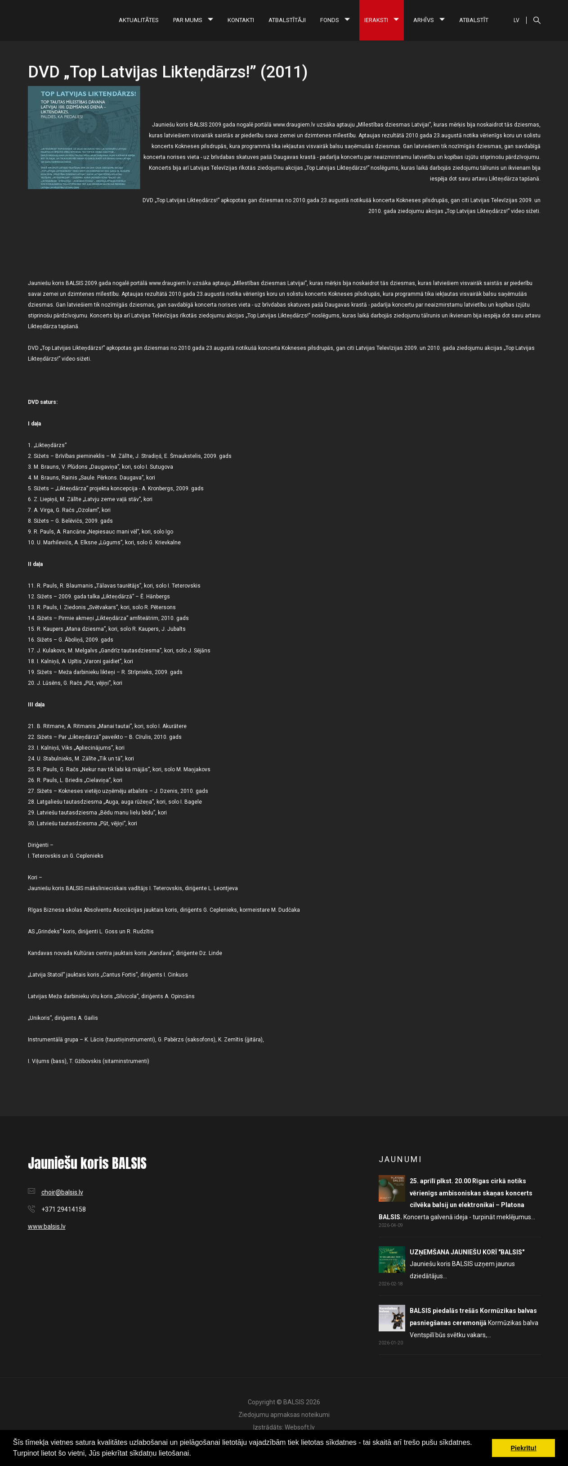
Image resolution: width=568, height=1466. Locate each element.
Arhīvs (429, 20)
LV (516, 20)
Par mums (193, 20)
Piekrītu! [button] (523, 1448)
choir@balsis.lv (62, 1192)
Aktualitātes (139, 20)
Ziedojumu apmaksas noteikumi (284, 1414)
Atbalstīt (473, 20)
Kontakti (241, 20)
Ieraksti (381, 20)
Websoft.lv (300, 1427)
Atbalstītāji (287, 20)
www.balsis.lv (47, 1226)
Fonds (335, 20)
